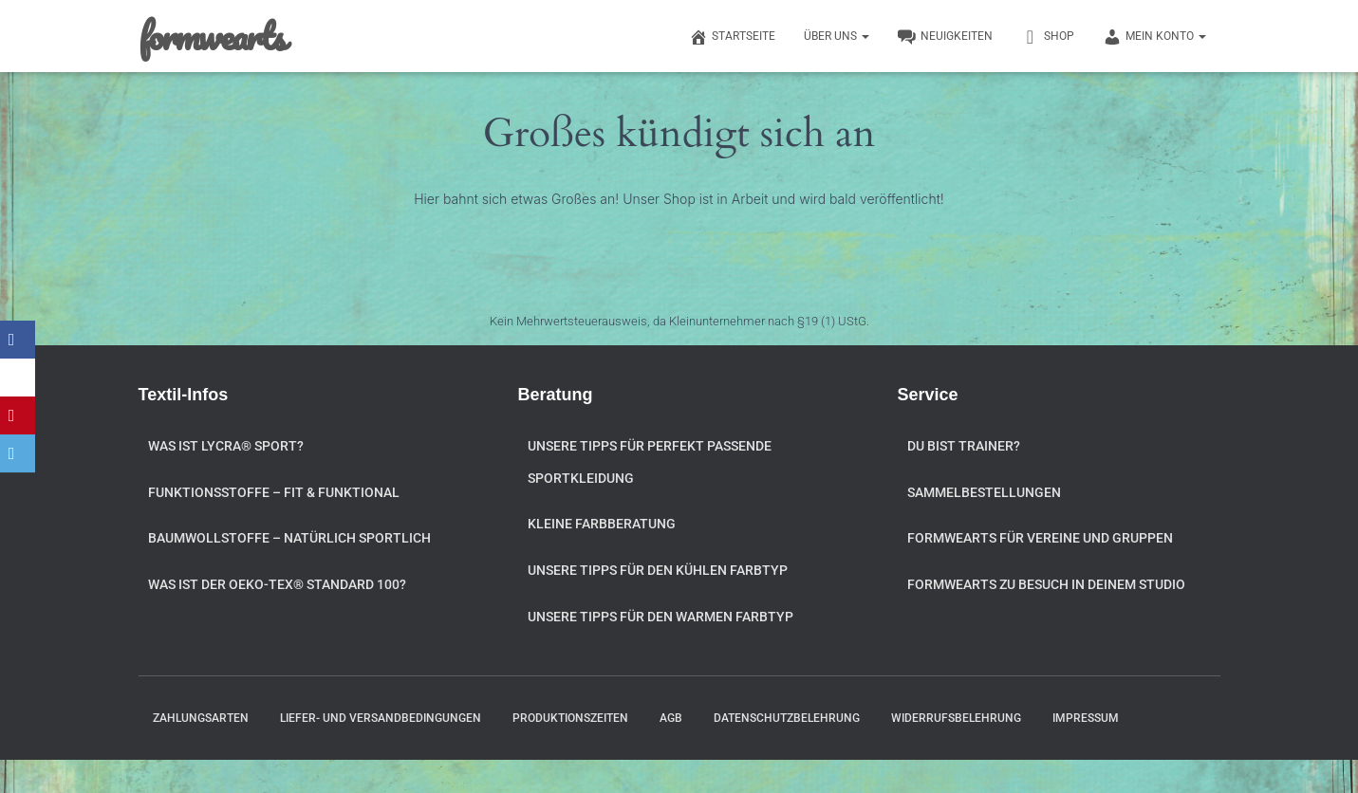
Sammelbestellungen (984, 492)
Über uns (836, 36)
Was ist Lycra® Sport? (226, 445)
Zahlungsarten (201, 718)
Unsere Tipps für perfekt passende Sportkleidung (650, 462)
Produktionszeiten (570, 718)
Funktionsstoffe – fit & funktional (274, 492)
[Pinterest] (19, 415)
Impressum (1085, 718)
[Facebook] (19, 340)
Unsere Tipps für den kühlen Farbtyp (658, 570)
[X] (19, 377)
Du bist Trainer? (963, 445)
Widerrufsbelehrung (956, 718)
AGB (671, 718)
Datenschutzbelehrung (787, 718)
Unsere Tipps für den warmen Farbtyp (660, 616)
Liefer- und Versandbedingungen (380, 718)
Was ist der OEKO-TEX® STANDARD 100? (277, 584)
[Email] (19, 453)
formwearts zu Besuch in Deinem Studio (1046, 584)
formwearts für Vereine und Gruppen (1040, 537)
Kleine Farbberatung (602, 523)
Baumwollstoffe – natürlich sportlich (289, 537)
